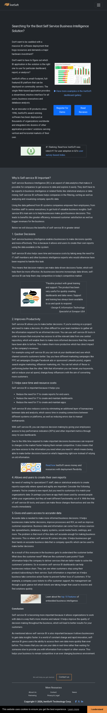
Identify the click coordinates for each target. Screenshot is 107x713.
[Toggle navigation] (99, 5)
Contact (53, 692)
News (74, 692)
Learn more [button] (73, 709)
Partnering (32, 695)
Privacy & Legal (53, 695)
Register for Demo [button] (62, 110)
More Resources (53, 687)
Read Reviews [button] (83, 110)
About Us (32, 692)
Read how (50, 465)
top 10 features (68, 596)
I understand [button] (97, 709)
